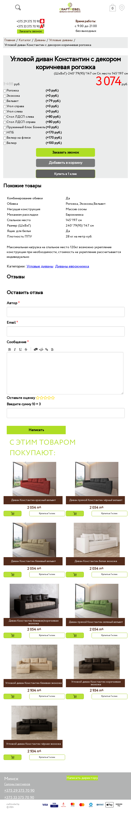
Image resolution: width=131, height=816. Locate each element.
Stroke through (26, 349)
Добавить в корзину (65, 163)
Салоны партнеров (17, 784)
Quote (36, 349)
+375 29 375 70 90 (28, 22)
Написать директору (82, 778)
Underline (20, 349)
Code (41, 349)
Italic (15, 349)
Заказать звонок (30, 31)
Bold (9, 349)
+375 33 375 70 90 (28, 27)
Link (47, 349)
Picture (52, 349)
